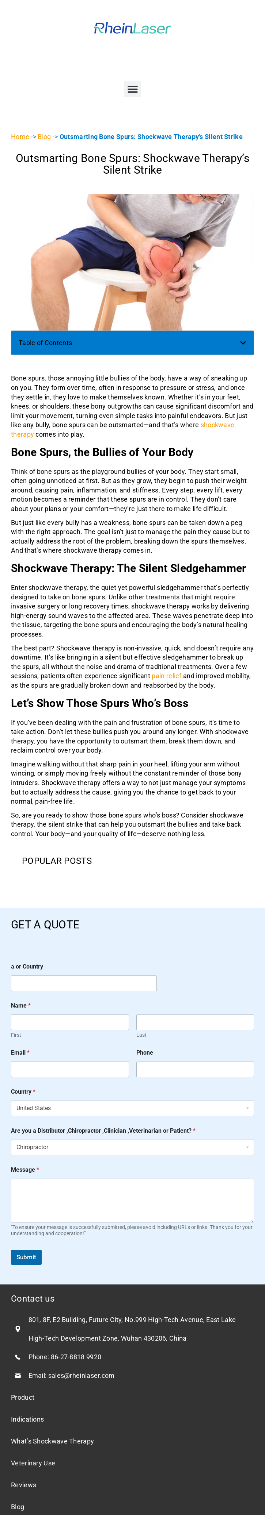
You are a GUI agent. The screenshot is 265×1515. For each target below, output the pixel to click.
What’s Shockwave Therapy (52, 1441)
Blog (44, 136)
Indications (27, 1419)
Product (22, 1397)
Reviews (23, 1485)
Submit (26, 1257)
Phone (144, 1052)
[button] (132, 89)
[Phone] (195, 1069)
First (16, 1035)
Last (141, 1035)
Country (23, 1091)
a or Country (27, 966)
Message (25, 1169)
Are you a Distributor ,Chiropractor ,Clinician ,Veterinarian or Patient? (103, 1130)
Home (20, 136)
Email (20, 1052)
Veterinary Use (33, 1463)
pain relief (166, 676)
